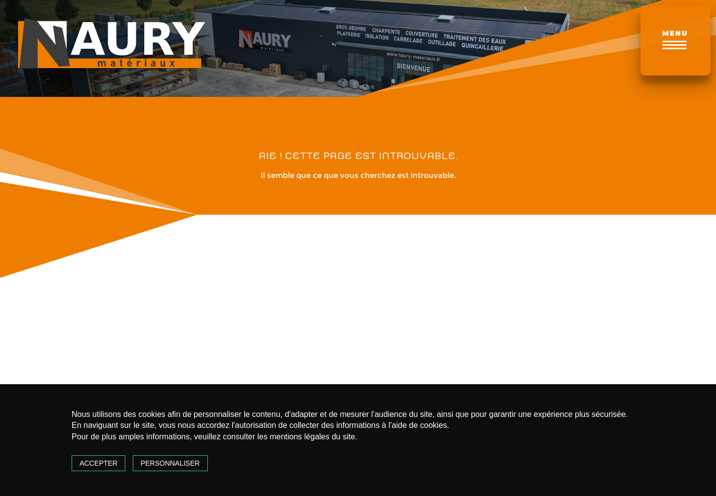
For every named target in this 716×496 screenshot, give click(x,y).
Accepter (98, 463)
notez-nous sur (109, 337)
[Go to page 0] (423, 376)
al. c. (244, 268)
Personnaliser (170, 463)
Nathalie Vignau (418, 268)
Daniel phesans (569, 268)
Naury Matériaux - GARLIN (109, 282)
